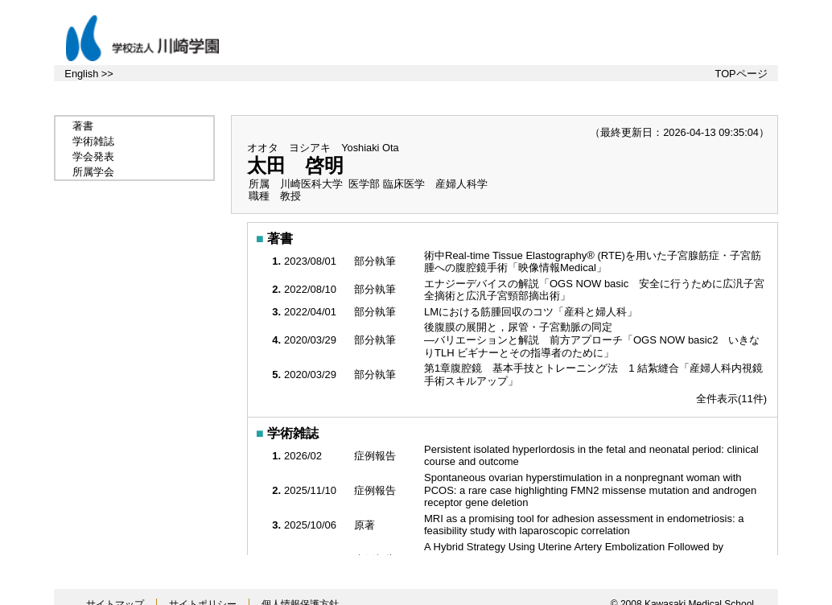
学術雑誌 (93, 141)
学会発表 (93, 156)
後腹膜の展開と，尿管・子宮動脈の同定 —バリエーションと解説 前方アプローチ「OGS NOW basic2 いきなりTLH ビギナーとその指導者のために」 (592, 339)
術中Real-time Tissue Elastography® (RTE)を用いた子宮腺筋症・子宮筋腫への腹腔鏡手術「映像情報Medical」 (592, 261)
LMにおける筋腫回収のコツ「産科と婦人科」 (532, 312)
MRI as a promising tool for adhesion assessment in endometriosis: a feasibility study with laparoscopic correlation (583, 524)
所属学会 (93, 172)
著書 (82, 126)
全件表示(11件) (731, 399)
